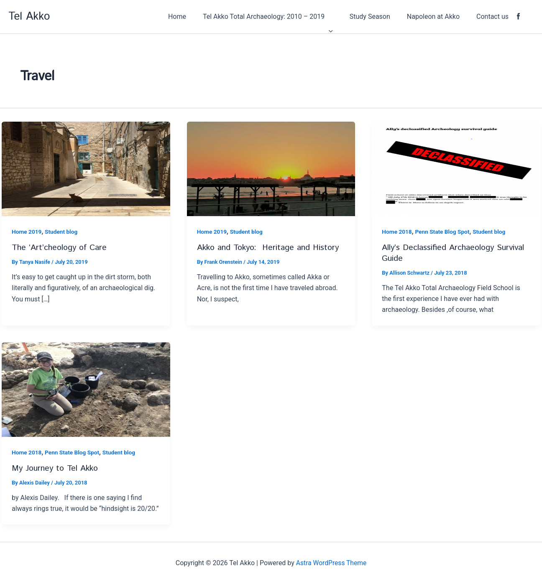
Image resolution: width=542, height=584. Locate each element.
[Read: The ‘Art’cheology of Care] (86, 168)
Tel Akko (29, 16)
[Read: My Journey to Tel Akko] (86, 388)
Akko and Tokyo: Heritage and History (270, 247)
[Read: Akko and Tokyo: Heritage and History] (271, 168)
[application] (344, 16)
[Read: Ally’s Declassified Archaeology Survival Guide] (456, 168)
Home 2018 (397, 231)
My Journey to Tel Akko (56, 467)
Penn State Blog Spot (443, 231)
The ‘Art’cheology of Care (60, 247)
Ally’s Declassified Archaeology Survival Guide (454, 252)
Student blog (62, 231)
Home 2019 (27, 231)
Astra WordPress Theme (331, 563)
